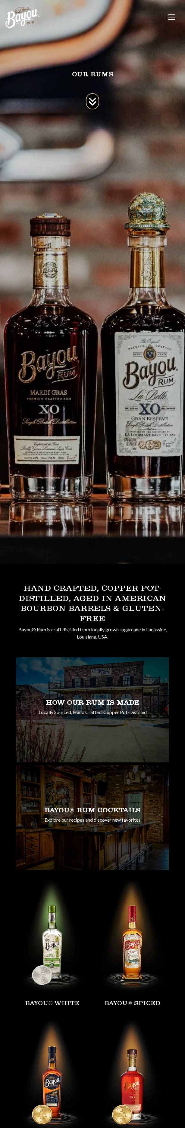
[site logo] (22, 17)
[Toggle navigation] (171, 17)
